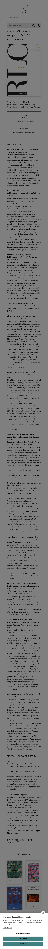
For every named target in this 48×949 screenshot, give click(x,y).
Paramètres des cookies (23, 933)
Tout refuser (23, 944)
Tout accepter (23, 938)
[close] (43, 913)
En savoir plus (7, 927)
